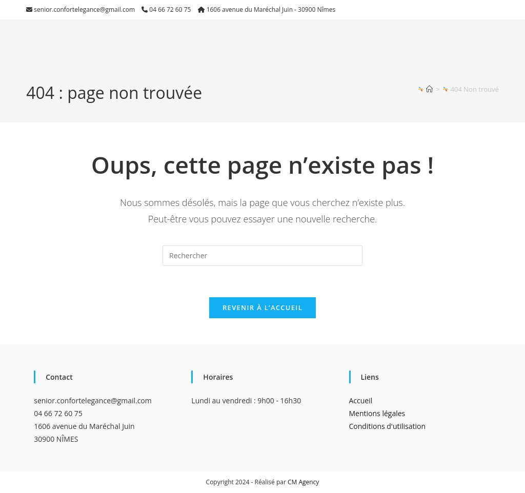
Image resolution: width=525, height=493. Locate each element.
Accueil (361, 400)
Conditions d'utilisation (387, 426)
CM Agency (303, 482)
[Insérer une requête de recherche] (262, 255)
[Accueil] (429, 89)
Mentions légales (377, 413)
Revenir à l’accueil (262, 307)
